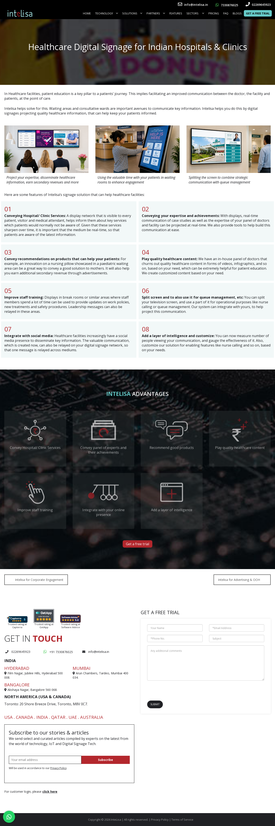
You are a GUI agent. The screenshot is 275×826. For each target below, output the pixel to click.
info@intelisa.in (193, 5)
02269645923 (258, 5)
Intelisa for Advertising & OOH (239, 580)
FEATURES (175, 13)
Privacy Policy (58, 768)
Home (87, 13)
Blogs (237, 13)
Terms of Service (182, 819)
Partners (156, 13)
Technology (106, 13)
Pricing (213, 13)
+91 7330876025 (58, 652)
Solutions (132, 13)
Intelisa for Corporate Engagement (39, 580)
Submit (155, 704)
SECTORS (195, 13)
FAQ (225, 13)
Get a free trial (137, 544)
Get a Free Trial (258, 13)
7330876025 (226, 5)
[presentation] (172, 690)
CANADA (24, 717)
